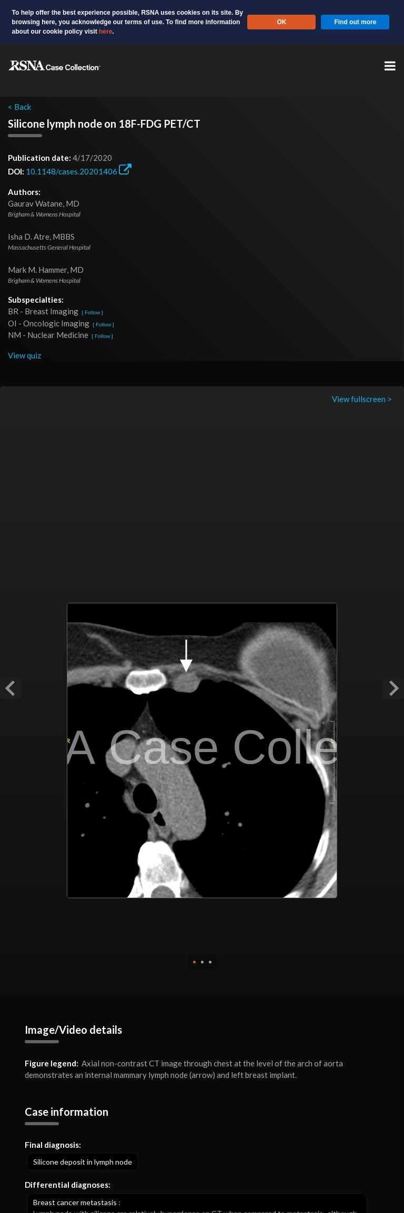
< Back (19, 106)
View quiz (24, 355)
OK (281, 22)
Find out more (355, 22)
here (105, 31)
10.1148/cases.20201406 (79, 171)
